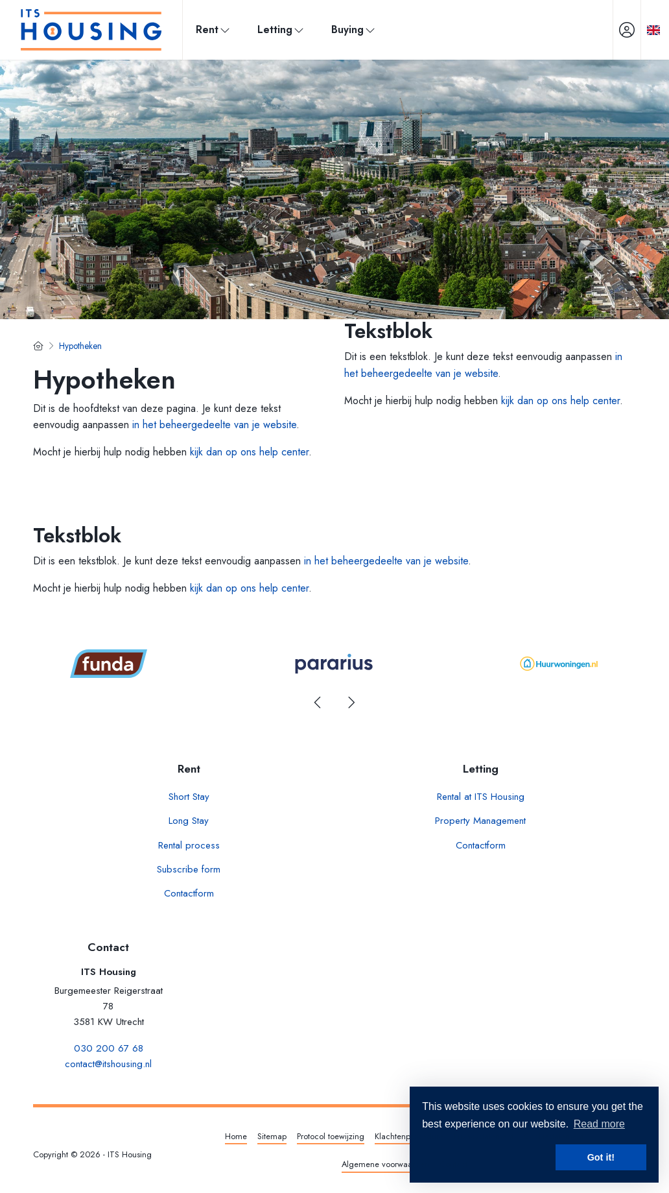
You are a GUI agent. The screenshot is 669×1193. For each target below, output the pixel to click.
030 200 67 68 (108, 1048)
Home (236, 1136)
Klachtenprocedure (409, 1136)
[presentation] (318, 703)
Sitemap (272, 1136)
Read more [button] (599, 1123)
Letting (281, 29)
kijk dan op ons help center (249, 451)
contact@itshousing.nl (108, 1064)
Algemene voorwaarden (385, 1164)
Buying (354, 29)
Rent (213, 29)
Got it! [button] (601, 1157)
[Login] (626, 30)
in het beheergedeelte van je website (214, 424)
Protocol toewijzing (330, 1136)
